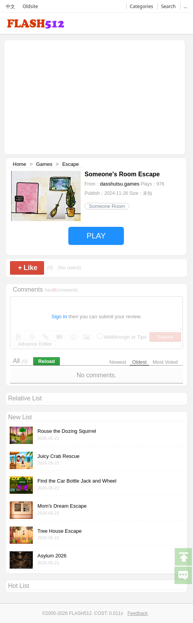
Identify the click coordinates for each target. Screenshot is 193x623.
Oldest (139, 362)
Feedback (137, 613)
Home (19, 164)
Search (168, 6)
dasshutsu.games (119, 184)
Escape (70, 164)
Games (44, 164)
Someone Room (107, 206)
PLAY (96, 235)
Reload (46, 361)
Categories (141, 6)
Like (28, 268)
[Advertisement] (71, 96)
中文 (10, 6)
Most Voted (165, 362)
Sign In (59, 316)
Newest (117, 362)
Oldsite (30, 6)
